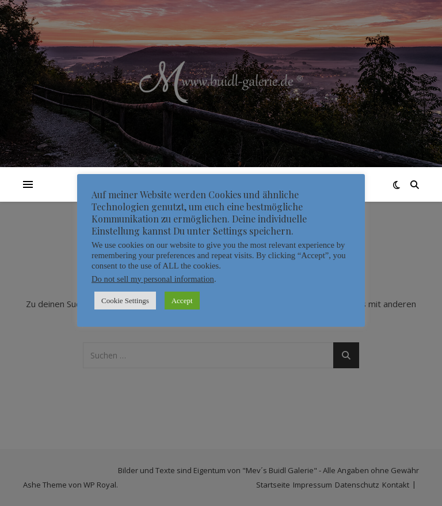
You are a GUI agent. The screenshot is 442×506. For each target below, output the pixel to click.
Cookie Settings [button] (125, 300)
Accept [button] (182, 300)
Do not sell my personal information (153, 279)
